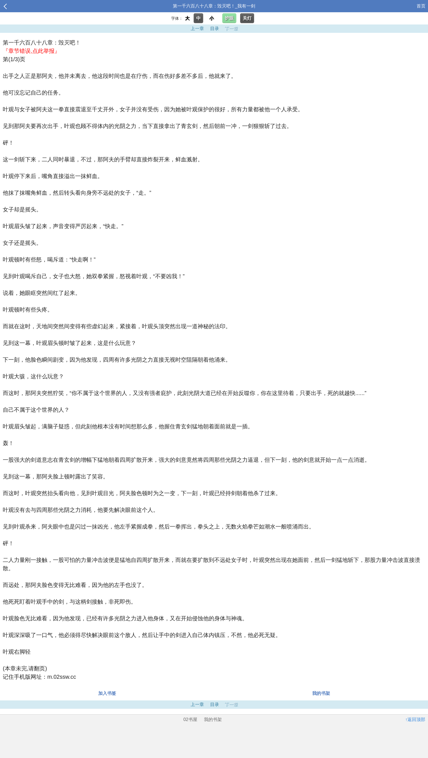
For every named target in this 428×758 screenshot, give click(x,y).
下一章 (231, 28)
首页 (421, 6)
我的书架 (321, 693)
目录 (214, 28)
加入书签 (107, 693)
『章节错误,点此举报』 (31, 51)
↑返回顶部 (415, 719)
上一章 (197, 28)
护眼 (229, 18)
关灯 (247, 18)
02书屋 (190, 719)
